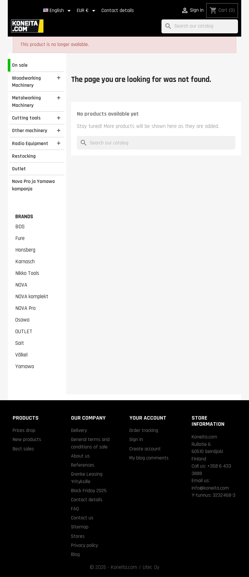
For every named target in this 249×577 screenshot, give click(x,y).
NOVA (21, 284)
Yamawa (24, 366)
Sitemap (80, 527)
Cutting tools (26, 118)
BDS (20, 226)
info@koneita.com (210, 488)
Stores (78, 536)
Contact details (117, 10)
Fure (20, 238)
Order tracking (143, 430)
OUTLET (23, 331)
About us (80, 456)
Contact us (82, 518)
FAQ (75, 508)
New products (27, 439)
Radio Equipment (30, 143)
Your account (147, 418)
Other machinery (29, 130)
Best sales (23, 449)
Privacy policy (84, 545)
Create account (145, 449)
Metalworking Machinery (26, 101)
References (82, 465)
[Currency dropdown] (87, 11)
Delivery (79, 430)
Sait (19, 343)
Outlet (19, 168)
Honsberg (25, 250)
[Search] (199, 26)
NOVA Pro (25, 308)
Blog (75, 554)
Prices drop (24, 430)
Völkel (21, 354)
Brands (24, 216)
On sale (20, 65)
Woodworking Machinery (26, 82)
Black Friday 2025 (89, 490)
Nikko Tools (27, 273)
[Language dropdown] (58, 11)
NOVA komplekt (31, 296)
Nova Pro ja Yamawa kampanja (33, 185)
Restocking (24, 156)
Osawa (22, 319)
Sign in (136, 439)
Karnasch (25, 261)
